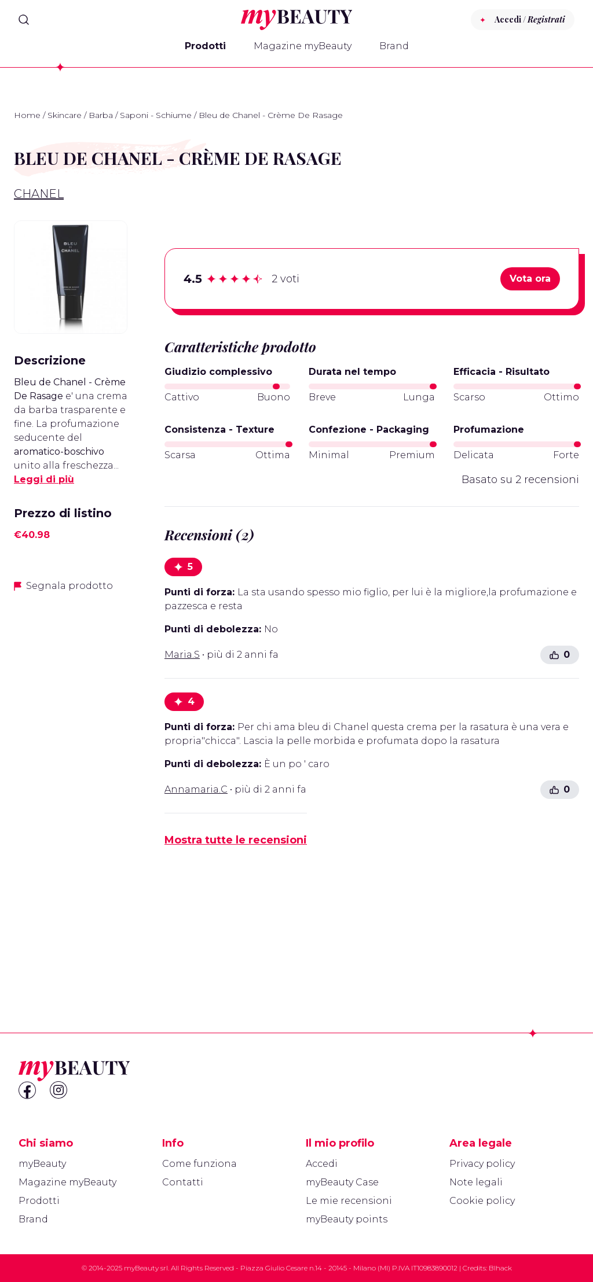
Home (27, 115)
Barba (101, 115)
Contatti (182, 1182)
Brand (394, 45)
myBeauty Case (342, 1182)
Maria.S (182, 654)
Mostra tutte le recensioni (235, 840)
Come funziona (199, 1163)
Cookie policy (482, 1200)
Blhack (500, 1267)
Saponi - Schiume (156, 115)
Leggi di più (44, 479)
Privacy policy (482, 1163)
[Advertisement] (70, 785)
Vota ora (530, 278)
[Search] (24, 19)
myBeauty (42, 1163)
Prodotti (205, 45)
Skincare (64, 115)
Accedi (322, 1163)
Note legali (476, 1182)
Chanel (39, 194)
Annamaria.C (196, 789)
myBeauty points (346, 1219)
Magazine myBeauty (303, 45)
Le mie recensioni (349, 1200)
